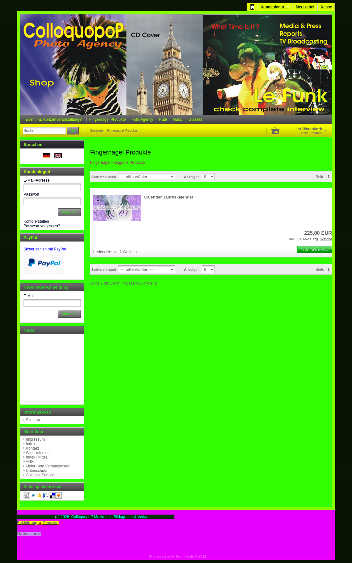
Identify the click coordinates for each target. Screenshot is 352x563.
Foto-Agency (142, 119)
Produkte (51, 523)
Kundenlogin (275, 7)
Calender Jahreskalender (169, 197)
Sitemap (33, 420)
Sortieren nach (103, 177)
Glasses (195, 119)
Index (30, 444)
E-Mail (29, 296)
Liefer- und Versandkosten (48, 466)
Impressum (35, 439)
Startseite (96, 130)
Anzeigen (192, 177)
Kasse (326, 7)
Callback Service (40, 475)
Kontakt (32, 448)
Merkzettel (305, 7)
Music (178, 119)
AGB (30, 461)
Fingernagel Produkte (107, 119)
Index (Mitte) (36, 457)
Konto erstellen (36, 221)
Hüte (163, 119)
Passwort (31, 194)
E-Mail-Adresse (37, 180)
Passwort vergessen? (42, 226)
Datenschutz (36, 470)
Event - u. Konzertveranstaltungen (54, 119)
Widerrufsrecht (38, 453)
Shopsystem (159, 556)
